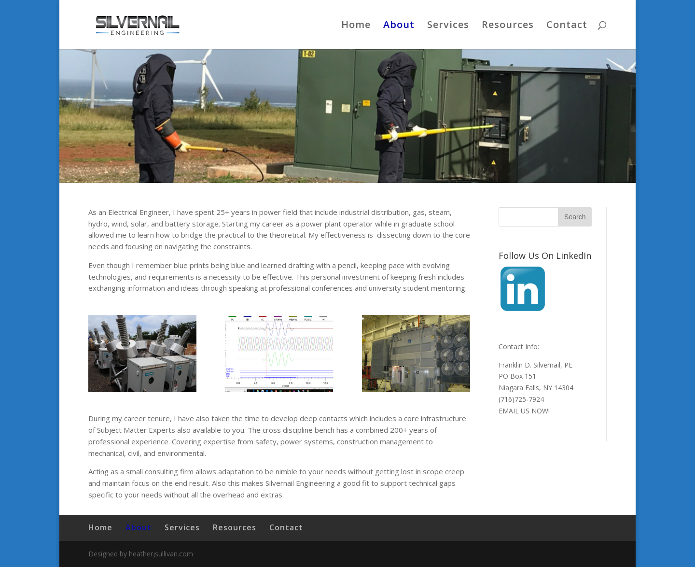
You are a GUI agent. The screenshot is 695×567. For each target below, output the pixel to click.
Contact (566, 26)
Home (356, 26)
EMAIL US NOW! (524, 410)
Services (448, 26)
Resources (508, 26)
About (399, 26)
